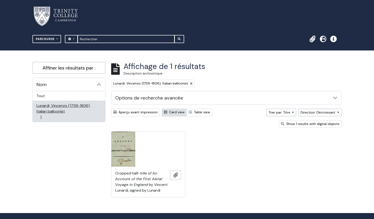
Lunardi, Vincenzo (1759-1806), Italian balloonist (63, 111)
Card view (174, 112)
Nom (41, 84)
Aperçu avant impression (135, 112)
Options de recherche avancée (149, 98)
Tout (40, 95)
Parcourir (46, 39)
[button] (312, 39)
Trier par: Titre (280, 112)
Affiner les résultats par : (68, 68)
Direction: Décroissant (318, 112)
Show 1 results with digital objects (310, 124)
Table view (199, 112)
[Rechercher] (126, 39)
